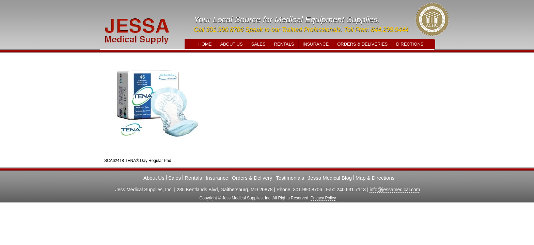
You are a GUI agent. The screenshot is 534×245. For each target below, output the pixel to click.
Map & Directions (375, 177)
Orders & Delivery (252, 177)
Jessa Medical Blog (330, 177)
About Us (231, 44)
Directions (409, 44)
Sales (258, 44)
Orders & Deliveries (362, 44)
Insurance (316, 44)
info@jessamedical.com (395, 189)
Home (204, 44)
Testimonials (290, 177)
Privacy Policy (323, 198)
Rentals (284, 44)
